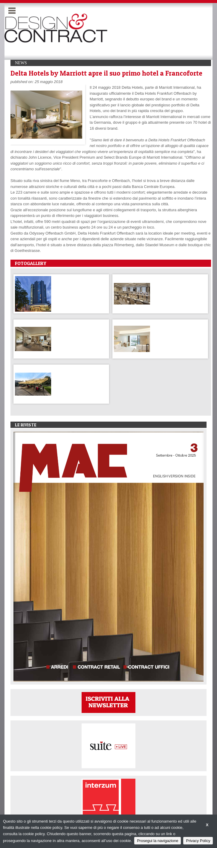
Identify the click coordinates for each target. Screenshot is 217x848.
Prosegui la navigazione (157, 840)
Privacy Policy (198, 840)
